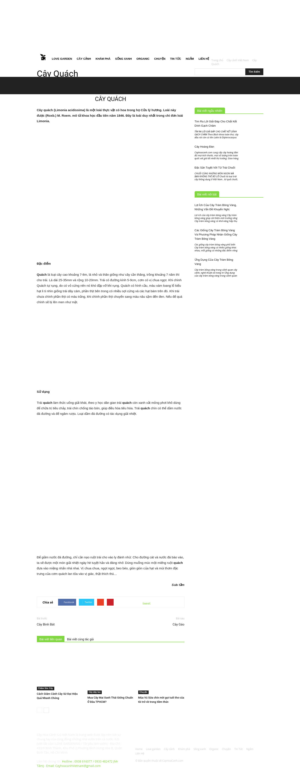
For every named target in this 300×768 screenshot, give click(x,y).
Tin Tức (175, 58)
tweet (147, 603)
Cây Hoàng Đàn (204, 146)
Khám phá (103, 58)
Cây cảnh (84, 58)
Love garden (62, 58)
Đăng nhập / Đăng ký (117, 3)
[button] (258, 27)
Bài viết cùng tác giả (80, 639)
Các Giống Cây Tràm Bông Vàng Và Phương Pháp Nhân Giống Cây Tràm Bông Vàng (216, 234)
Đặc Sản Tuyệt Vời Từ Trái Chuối (215, 167)
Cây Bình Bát (46, 624)
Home (43, 59)
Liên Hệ (203, 58)
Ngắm (190, 58)
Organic (143, 58)
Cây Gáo (178, 624)
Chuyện (159, 58)
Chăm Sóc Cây (45, 688)
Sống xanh (123, 58)
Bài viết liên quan (50, 639)
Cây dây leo (95, 692)
